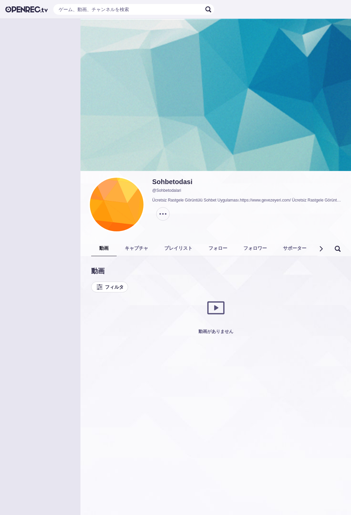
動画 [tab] (104, 248)
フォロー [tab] (218, 248)
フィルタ (110, 287)
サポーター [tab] (294, 248)
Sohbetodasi (172, 181)
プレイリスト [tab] (178, 248)
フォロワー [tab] (255, 248)
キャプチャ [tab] (136, 248)
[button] (320, 248)
